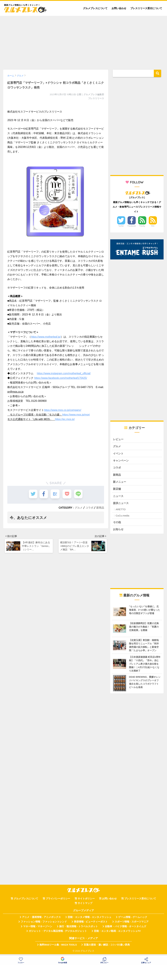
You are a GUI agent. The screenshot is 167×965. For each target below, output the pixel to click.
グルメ (79, 507)
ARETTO (121, 511)
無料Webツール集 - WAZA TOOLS (58, 947)
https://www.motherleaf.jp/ (46, 336)
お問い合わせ (119, 8)
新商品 (100, 507)
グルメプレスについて (95, 8)
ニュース (118, 497)
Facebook (132, 226)
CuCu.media (122, 517)
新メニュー (120, 482)
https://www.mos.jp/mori (76, 414)
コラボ (89, 507)
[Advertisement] (83, 41)
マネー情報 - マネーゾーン (37, 928)
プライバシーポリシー (58, 900)
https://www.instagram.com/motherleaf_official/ (64, 373)
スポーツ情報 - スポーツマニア (132, 923)
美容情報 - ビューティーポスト (91, 923)
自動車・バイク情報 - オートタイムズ (125, 928)
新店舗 (117, 490)
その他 (117, 523)
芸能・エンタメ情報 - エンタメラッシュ (89, 919)
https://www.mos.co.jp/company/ (62, 410)
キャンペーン (121, 461)
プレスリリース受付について (146, 8)
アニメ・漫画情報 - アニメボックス (41, 919)
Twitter (121, 226)
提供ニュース (121, 504)
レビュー (118, 439)
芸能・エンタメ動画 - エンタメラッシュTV (117, 933)
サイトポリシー (86, 900)
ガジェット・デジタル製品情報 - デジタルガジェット (58, 933)
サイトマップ (85, 905)
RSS (152, 226)
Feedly (142, 226)
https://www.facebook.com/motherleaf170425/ (60, 378)
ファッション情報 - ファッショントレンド (44, 923)
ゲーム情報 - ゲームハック (132, 919)
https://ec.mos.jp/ (65, 419)
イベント (118, 453)
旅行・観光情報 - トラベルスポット (78, 928)
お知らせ (118, 531)
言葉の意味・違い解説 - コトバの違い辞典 (107, 947)
